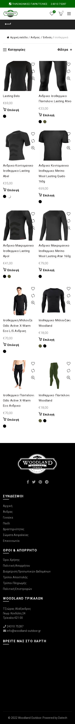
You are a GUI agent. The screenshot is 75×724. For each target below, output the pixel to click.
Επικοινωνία (11, 540)
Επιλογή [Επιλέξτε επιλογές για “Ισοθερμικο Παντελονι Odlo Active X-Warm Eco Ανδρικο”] (13, 419)
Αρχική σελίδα (19, 37)
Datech (62, 717)
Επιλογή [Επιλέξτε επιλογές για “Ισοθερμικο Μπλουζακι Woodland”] (49, 339)
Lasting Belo (11, 96)
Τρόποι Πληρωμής (15, 583)
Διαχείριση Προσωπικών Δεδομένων (27, 571)
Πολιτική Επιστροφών (17, 589)
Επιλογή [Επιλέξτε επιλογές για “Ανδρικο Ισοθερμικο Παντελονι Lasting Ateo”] (49, 115)
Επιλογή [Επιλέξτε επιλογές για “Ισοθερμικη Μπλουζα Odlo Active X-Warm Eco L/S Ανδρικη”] (13, 345)
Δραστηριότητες (13, 529)
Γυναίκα (8, 517)
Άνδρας (35, 37)
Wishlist (54, 12)
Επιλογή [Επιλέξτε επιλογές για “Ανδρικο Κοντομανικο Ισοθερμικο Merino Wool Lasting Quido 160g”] (49, 195)
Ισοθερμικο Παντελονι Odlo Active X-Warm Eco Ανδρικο (18, 400)
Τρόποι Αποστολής (15, 577)
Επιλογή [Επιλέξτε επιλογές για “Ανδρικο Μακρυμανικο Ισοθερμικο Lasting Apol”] (13, 270)
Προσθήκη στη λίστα (33, 64)
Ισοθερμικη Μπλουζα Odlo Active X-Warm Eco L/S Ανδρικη (17, 326)
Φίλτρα (62, 50)
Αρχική (7, 506)
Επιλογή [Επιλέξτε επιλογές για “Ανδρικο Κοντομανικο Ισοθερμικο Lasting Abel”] (13, 190)
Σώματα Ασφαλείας (16, 535)
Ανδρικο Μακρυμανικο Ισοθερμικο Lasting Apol (18, 251)
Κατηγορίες (35, 24)
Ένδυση (47, 37)
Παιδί (6, 523)
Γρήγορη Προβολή (33, 78)
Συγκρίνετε (33, 71)
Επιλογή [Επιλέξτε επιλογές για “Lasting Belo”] (13, 110)
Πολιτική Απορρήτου (16, 565)
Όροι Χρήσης (11, 559)
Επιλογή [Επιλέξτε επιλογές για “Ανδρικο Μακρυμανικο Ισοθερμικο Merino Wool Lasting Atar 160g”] (49, 270)
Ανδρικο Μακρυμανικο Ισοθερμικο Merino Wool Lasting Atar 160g (55, 251)
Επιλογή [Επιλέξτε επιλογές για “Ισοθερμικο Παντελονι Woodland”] (49, 414)
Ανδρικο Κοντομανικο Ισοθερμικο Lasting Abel (18, 171)
